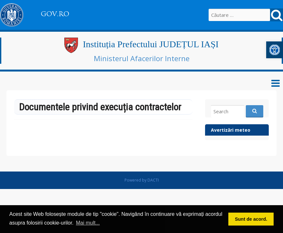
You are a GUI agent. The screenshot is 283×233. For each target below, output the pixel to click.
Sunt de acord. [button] (251, 219)
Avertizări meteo (230, 130)
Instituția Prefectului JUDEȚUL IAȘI (151, 44)
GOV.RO (55, 14)
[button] (274, 49)
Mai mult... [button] (88, 223)
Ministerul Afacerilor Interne (142, 58)
